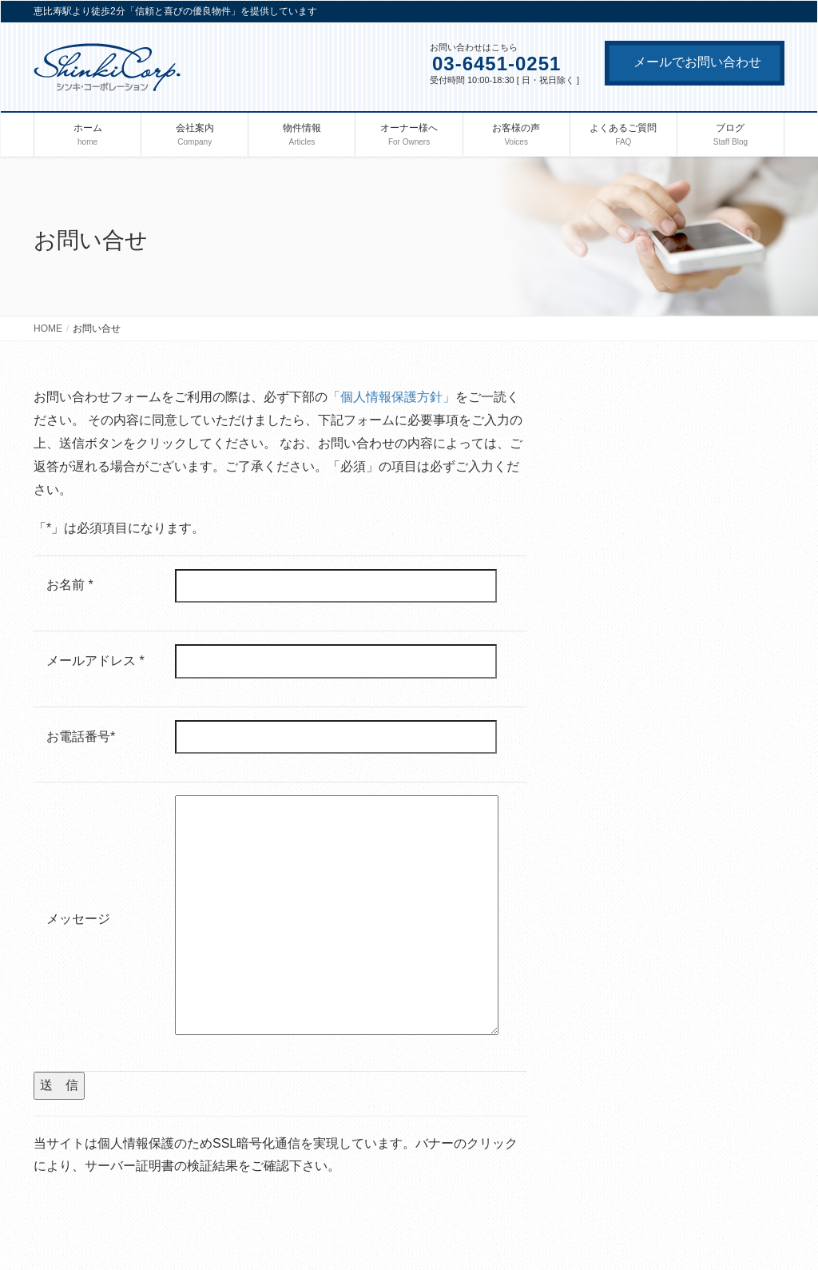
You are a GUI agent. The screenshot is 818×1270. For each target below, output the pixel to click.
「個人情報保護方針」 (391, 397)
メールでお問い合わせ (697, 62)
